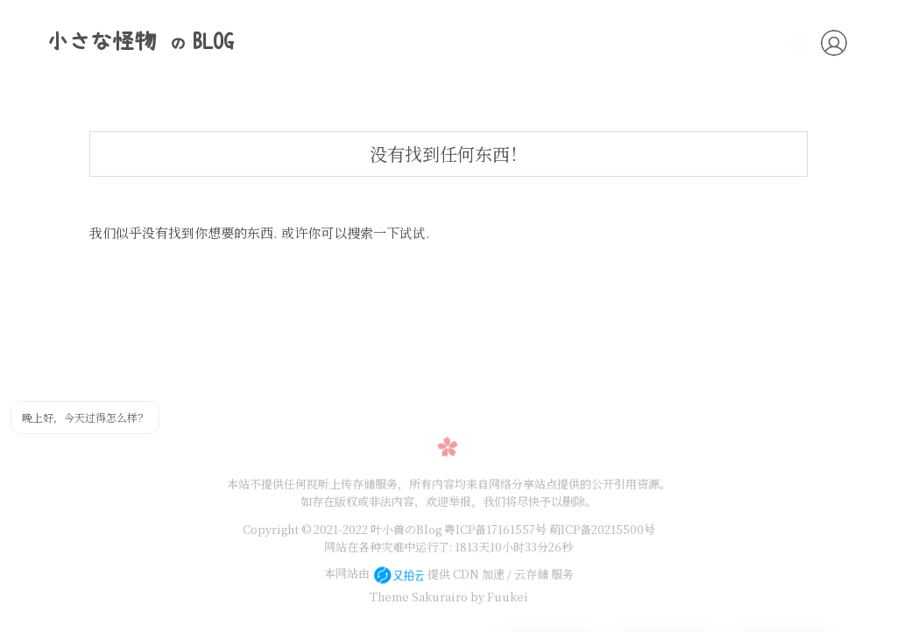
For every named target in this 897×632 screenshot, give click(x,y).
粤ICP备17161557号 (495, 529)
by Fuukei (498, 596)
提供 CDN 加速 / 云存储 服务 (473, 573)
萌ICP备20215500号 (602, 529)
